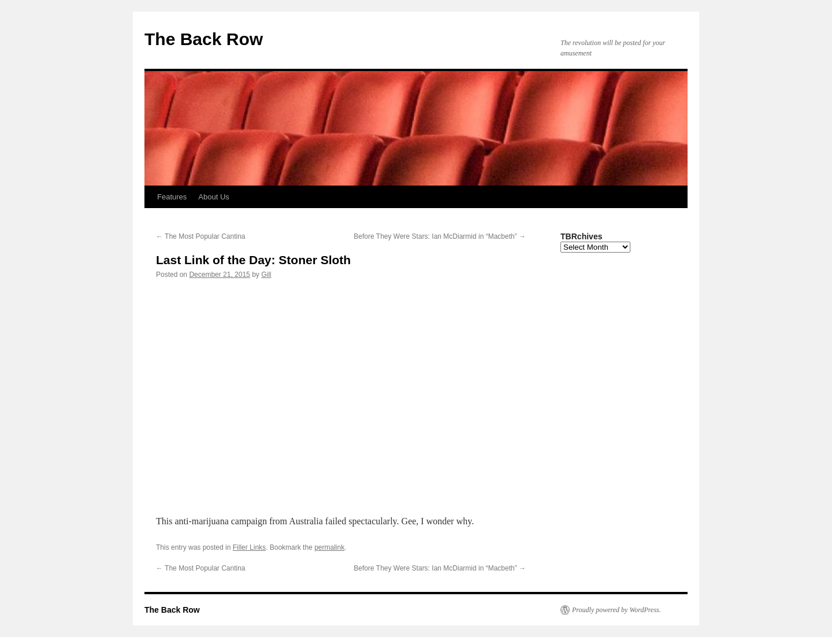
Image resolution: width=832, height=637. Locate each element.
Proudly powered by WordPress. (616, 610)
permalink (329, 547)
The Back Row (203, 39)
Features (172, 196)
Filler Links (249, 547)
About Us (213, 196)
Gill (266, 275)
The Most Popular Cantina (201, 236)
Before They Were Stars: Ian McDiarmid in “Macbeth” (440, 236)
